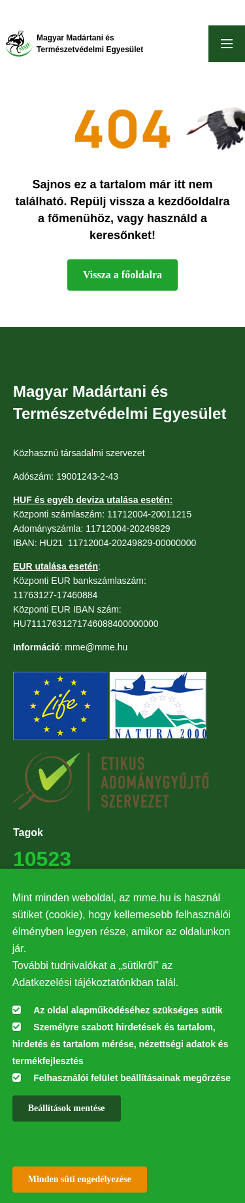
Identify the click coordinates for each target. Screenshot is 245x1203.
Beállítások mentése (66, 1108)
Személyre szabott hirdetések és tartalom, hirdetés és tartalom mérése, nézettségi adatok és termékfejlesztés (120, 1044)
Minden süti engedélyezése (79, 1179)
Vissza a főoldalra (122, 274)
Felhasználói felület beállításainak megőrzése (132, 1078)
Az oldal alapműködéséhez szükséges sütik (127, 1010)
